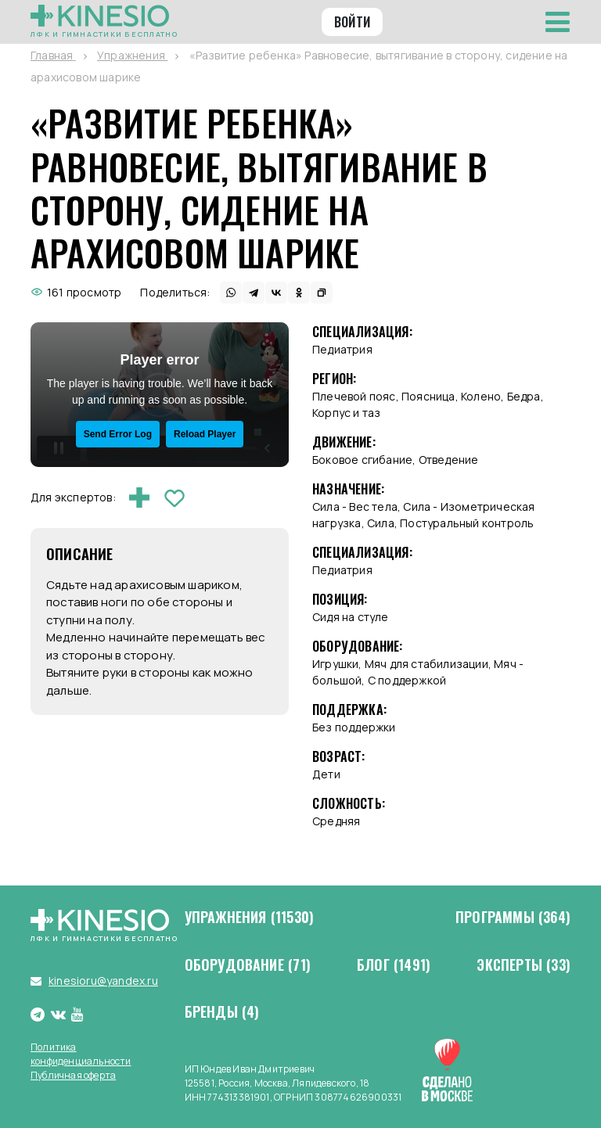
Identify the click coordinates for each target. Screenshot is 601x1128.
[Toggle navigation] (557, 22)
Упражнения (250, 917)
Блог (393, 965)
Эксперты (523, 965)
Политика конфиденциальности (81, 1054)
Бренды (222, 1012)
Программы (512, 917)
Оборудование (248, 965)
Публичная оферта (73, 1075)
